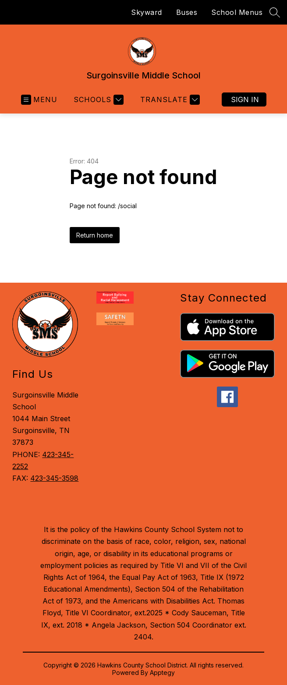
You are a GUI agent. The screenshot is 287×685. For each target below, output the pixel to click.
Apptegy (162, 672)
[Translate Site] (169, 99)
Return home (94, 235)
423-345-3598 (54, 478)
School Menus (236, 12)
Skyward (146, 12)
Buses (187, 12)
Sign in (245, 99)
